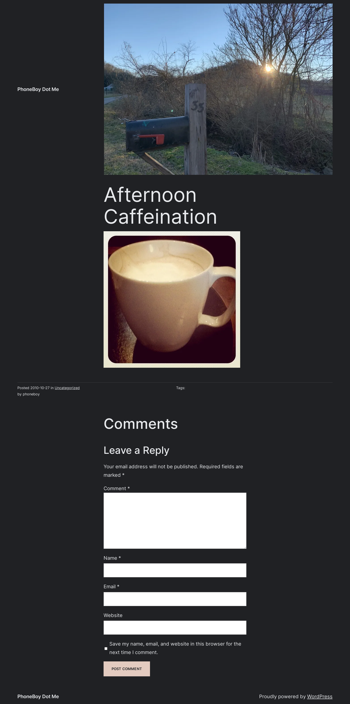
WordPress (320, 696)
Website (113, 615)
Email (111, 586)
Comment (117, 488)
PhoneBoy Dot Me (38, 89)
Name (112, 558)
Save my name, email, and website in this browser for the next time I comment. (175, 648)
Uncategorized (67, 388)
